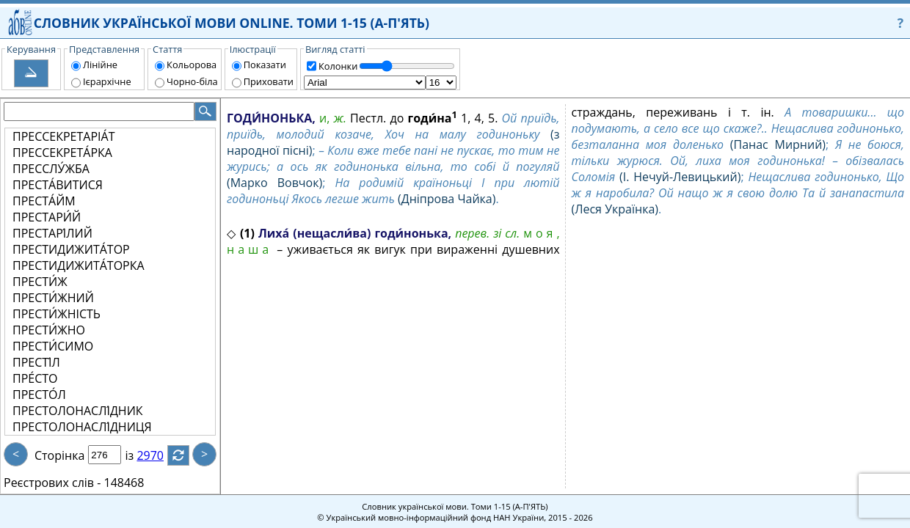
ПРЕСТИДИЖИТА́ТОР (71, 249)
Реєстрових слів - (52, 482)
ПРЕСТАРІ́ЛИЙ (52, 233)
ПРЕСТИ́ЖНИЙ (53, 298)
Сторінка (59, 455)
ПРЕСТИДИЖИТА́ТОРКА (78, 265)
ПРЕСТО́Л (39, 394)
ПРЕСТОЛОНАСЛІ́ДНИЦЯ (82, 427)
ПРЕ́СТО (35, 378)
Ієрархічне (107, 81)
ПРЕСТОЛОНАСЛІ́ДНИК (77, 411)
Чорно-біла (192, 81)
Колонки (337, 66)
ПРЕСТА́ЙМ (44, 201)
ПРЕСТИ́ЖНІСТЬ (56, 314)
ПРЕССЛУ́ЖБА (51, 169)
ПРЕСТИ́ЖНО (48, 330)
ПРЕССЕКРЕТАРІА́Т (63, 136)
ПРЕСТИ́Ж (40, 282)
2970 (158, 455)
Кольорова (191, 64)
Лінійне (100, 64)
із (138, 455)
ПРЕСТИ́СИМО (52, 346)
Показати (265, 64)
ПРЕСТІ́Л (36, 362)
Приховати (269, 81)
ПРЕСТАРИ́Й (46, 217)
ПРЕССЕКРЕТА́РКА (62, 152)
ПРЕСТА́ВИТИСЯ (57, 185)
